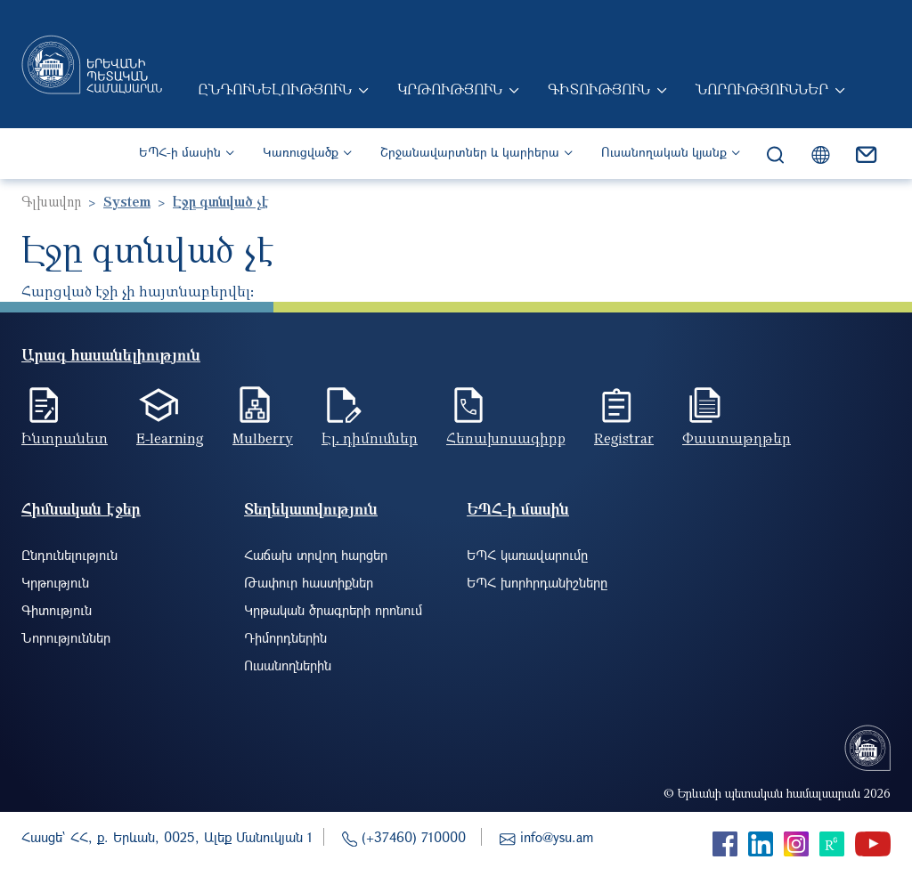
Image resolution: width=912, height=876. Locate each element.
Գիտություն (599, 89)
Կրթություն (449, 89)
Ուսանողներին (287, 665)
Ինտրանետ (64, 438)
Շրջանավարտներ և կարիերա (469, 151)
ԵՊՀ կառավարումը (527, 555)
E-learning (170, 438)
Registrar (624, 438)
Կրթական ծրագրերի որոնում (333, 610)
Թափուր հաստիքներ (308, 582)
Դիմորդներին (285, 637)
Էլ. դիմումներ (370, 438)
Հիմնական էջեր (81, 509)
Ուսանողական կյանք (664, 151)
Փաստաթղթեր (736, 438)
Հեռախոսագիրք (506, 438)
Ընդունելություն (275, 89)
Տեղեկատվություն (311, 509)
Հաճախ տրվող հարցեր (315, 555)
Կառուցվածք (300, 151)
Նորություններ (762, 89)
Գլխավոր (51, 201)
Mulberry (262, 438)
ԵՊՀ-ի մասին (180, 151)
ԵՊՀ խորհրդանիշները (537, 582)
